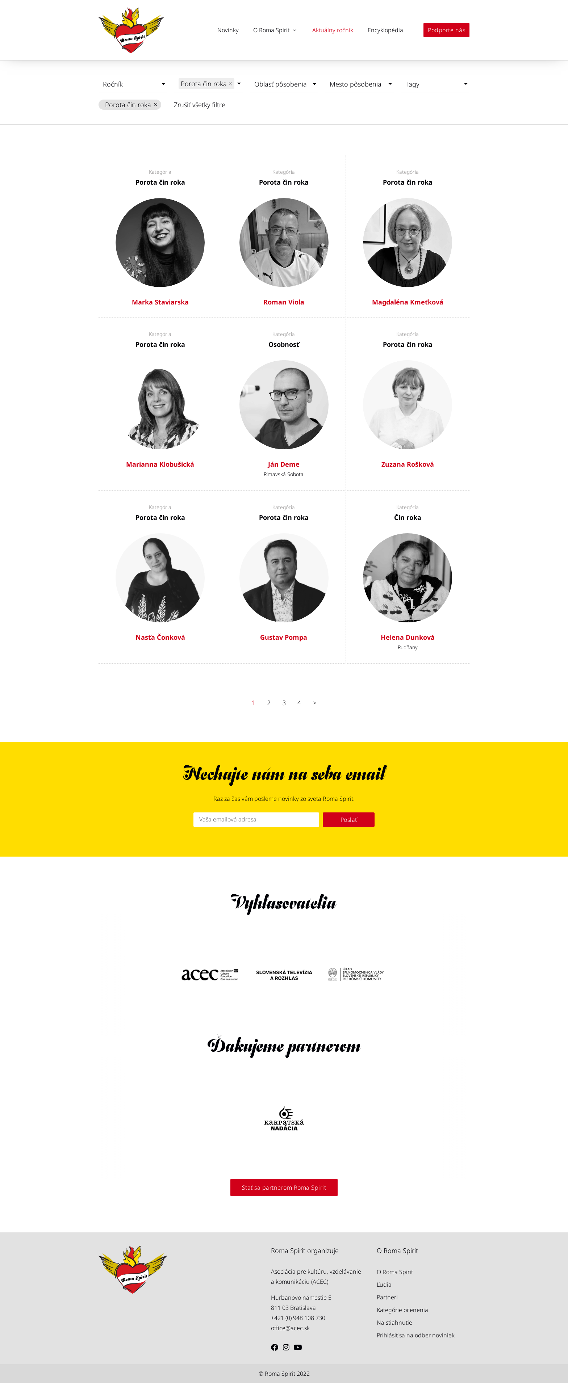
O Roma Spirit (395, 1272)
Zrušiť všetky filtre (199, 104)
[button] (275, 30)
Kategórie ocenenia (402, 1310)
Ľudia (384, 1285)
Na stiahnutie (394, 1323)
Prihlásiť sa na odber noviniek (416, 1335)
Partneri (387, 1297)
